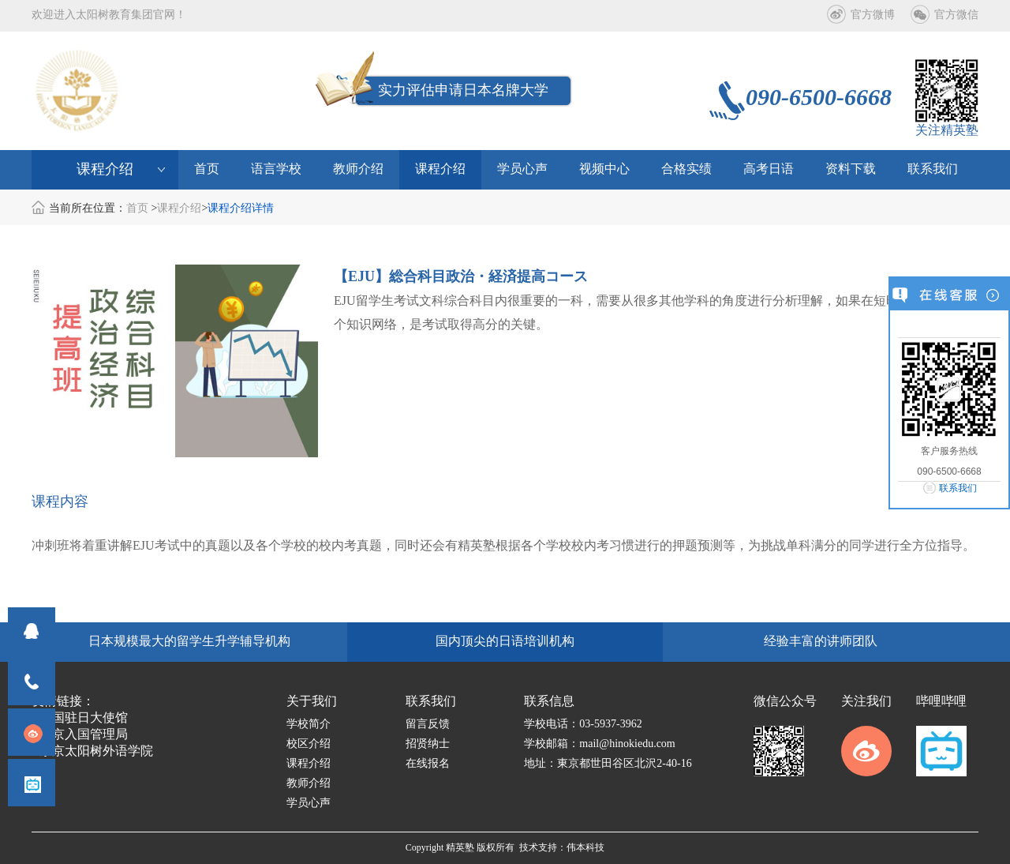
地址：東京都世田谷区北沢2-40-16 (607, 764)
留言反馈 (428, 725)
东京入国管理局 (83, 735)
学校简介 (308, 725)
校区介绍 (308, 744)
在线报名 (428, 764)
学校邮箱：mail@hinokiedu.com (599, 744)
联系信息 (549, 701)
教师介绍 (358, 169)
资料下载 (850, 169)
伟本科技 (585, 848)
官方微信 (956, 15)
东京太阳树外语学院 (96, 751)
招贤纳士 (428, 744)
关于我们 (311, 701)
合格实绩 (686, 169)
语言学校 (276, 169)
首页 (206, 169)
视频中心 (604, 169)
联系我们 (958, 488)
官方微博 (873, 15)
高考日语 (768, 169)
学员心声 (522, 169)
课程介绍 (440, 169)
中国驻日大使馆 (83, 718)
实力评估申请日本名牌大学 (463, 91)
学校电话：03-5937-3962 (583, 725)
